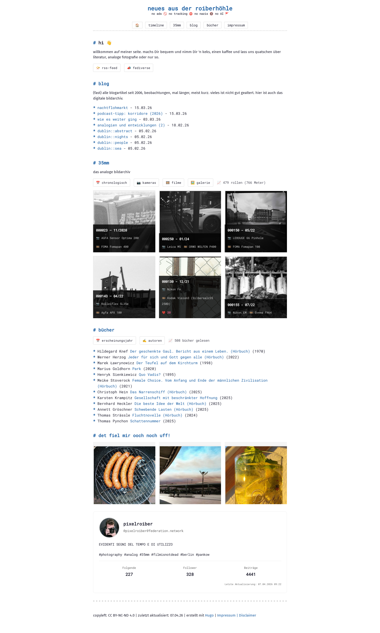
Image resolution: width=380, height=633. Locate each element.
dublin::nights (112, 136)
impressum (236, 25)
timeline (156, 25)
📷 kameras (147, 183)
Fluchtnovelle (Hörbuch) (157, 415)
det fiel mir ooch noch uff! (134, 436)
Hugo (209, 616)
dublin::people (112, 142)
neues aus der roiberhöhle (190, 8)
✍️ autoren (153, 341)
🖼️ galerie (202, 183)
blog (194, 25)
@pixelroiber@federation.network (153, 531)
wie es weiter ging (117, 119)
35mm (177, 25)
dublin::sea (109, 148)
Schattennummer (145, 421)
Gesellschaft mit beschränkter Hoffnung (176, 398)
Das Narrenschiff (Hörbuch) (158, 392)
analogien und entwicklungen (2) (131, 125)
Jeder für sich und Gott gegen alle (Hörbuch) (176, 357)
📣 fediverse (139, 68)
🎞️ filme (175, 183)
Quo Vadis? (150, 375)
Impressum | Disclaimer (236, 616)
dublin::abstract (114, 131)
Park (136, 369)
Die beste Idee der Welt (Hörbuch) (170, 404)
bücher (212, 25)
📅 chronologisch (111, 183)
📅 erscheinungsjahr (114, 341)
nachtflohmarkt (112, 107)
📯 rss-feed (107, 68)
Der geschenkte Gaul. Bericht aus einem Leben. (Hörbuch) (190, 351)
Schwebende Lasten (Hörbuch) (164, 410)
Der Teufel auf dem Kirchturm (167, 363)
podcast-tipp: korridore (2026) (130, 113)
